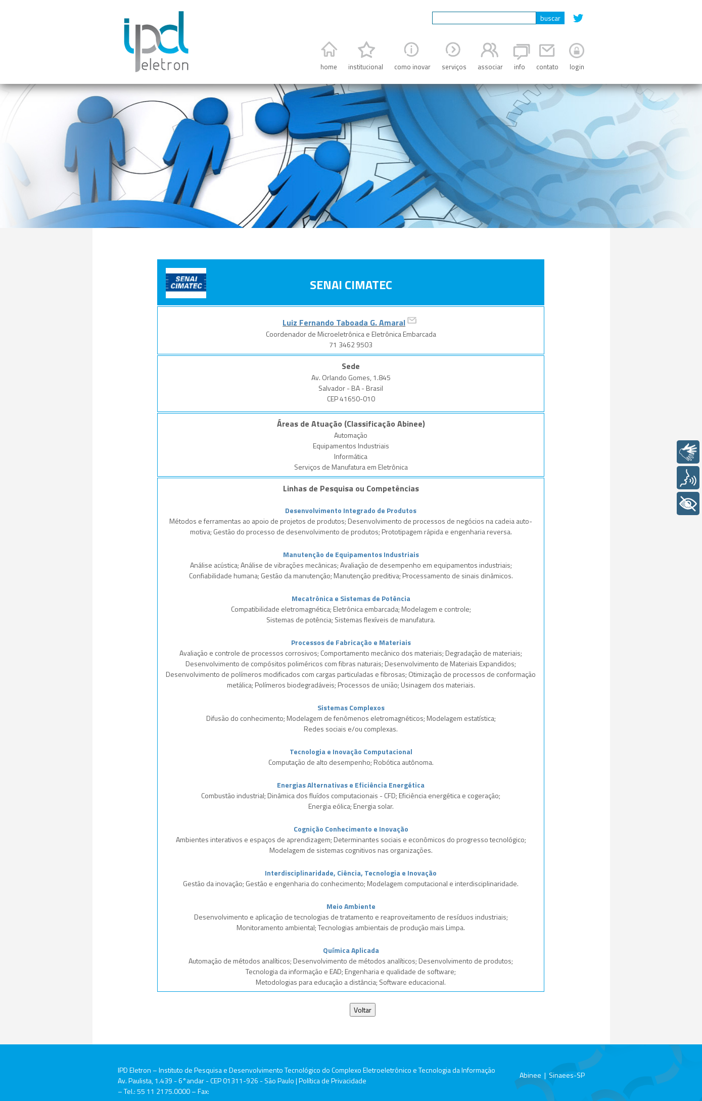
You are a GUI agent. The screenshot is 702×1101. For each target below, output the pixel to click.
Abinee (530, 1075)
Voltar (362, 1009)
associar (490, 67)
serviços (454, 67)
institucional (365, 67)
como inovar (412, 67)
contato (547, 67)
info (519, 67)
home (328, 67)
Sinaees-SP (567, 1075)
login (577, 67)
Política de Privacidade (332, 1080)
